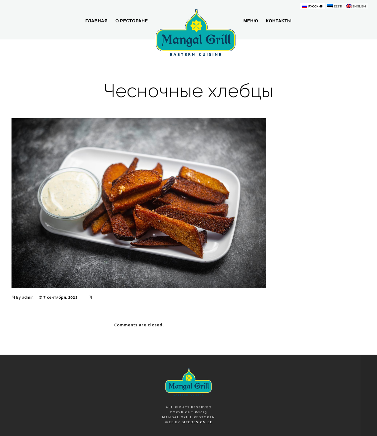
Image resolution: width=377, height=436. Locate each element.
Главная (97, 21)
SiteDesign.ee (197, 422)
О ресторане (131, 21)
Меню (250, 21)
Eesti (338, 6)
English (359, 6)
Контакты (278, 21)
